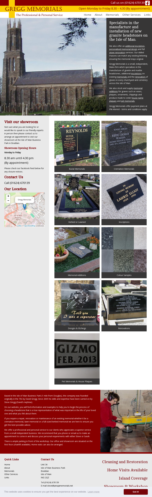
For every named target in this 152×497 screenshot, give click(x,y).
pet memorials (128, 101)
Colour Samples (124, 252)
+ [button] (8, 196)
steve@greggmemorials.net (60, 485)
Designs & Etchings (77, 305)
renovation (140, 76)
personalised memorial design (123, 49)
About (7, 467)
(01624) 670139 (134, 3)
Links (147, 14)
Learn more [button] (93, 492)
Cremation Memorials (124, 145)
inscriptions (136, 73)
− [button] (8, 201)
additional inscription (134, 46)
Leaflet (18, 226)
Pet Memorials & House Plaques (77, 358)
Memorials (9, 471)
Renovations (124, 305)
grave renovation (117, 52)
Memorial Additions (77, 252)
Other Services (11, 474)
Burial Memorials (77, 145)
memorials (122, 76)
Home (87, 14)
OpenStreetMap (29, 226)
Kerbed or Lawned (77, 198)
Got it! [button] (136, 492)
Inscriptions (124, 198)
